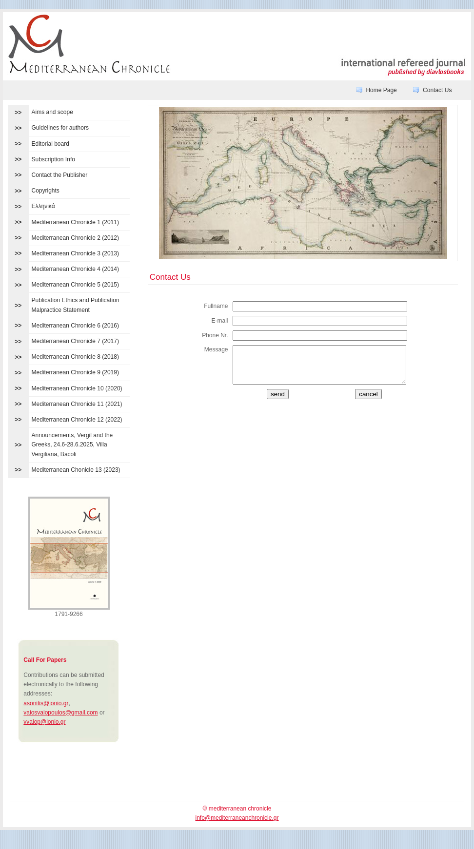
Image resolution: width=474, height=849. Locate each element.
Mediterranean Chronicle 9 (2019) (75, 372)
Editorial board (50, 143)
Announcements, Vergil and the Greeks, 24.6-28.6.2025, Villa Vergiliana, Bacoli (72, 444)
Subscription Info (53, 159)
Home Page (381, 90)
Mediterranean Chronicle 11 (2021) (77, 404)
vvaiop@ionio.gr (44, 721)
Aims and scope (52, 112)
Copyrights (45, 190)
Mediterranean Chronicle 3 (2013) (75, 253)
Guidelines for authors (60, 127)
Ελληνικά (43, 206)
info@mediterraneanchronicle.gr (237, 817)
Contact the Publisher (60, 175)
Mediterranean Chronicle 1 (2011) (75, 222)
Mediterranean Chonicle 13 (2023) (76, 469)
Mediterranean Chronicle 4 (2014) (75, 269)
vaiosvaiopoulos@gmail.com (60, 712)
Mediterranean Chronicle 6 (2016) (75, 325)
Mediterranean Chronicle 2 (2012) (75, 237)
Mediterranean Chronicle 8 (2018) (75, 356)
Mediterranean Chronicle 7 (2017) (75, 341)
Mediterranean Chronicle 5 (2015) (75, 284)
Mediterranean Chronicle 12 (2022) (77, 419)
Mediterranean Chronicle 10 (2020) (77, 388)
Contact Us (437, 90)
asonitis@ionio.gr (45, 703)
